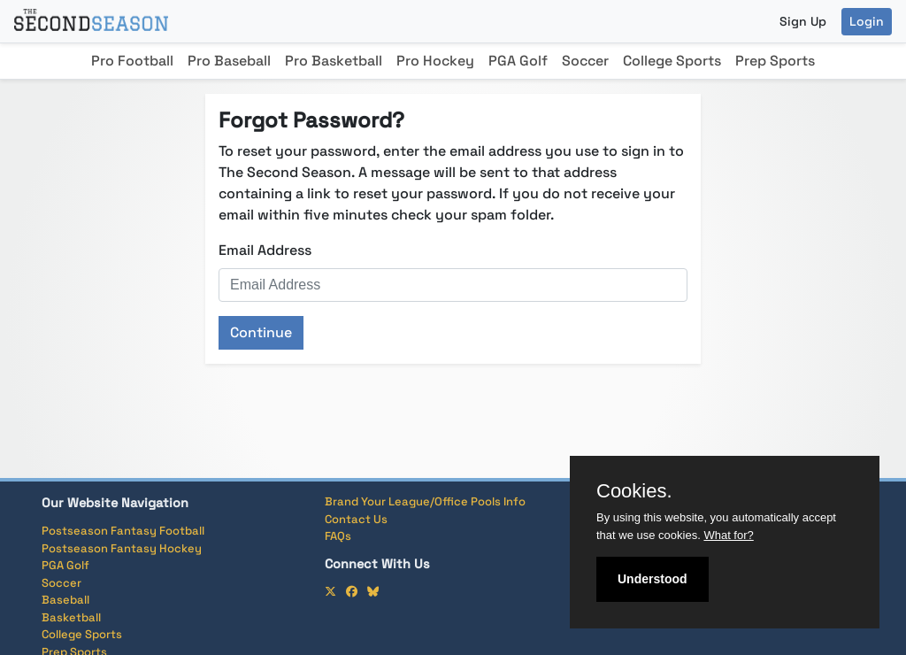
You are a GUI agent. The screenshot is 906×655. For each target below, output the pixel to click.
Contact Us (356, 519)
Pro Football (132, 60)
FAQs (338, 535)
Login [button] (866, 21)
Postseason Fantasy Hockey (122, 548)
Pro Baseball (229, 60)
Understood (652, 579)
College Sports (672, 60)
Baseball (65, 599)
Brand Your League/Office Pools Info (425, 501)
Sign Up (802, 21)
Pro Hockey (435, 60)
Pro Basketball (333, 60)
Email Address (265, 250)
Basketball (71, 617)
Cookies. (634, 491)
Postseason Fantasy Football (123, 530)
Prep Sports (775, 60)
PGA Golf (518, 60)
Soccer (585, 60)
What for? (728, 535)
